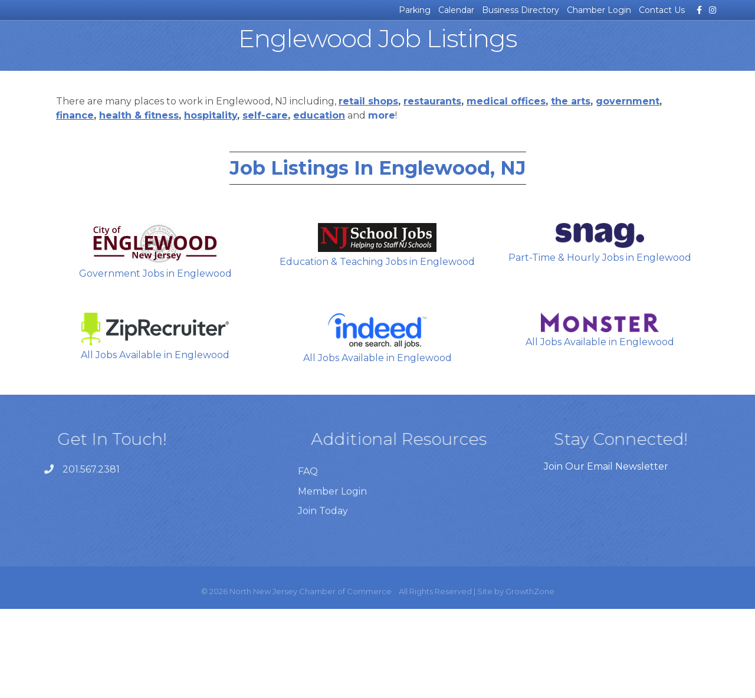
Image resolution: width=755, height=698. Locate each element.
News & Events (75, 50)
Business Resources (153, 50)
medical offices (506, 190)
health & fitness (139, 204)
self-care (265, 204)
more (381, 204)
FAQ (308, 583)
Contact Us (662, 10)
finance (75, 204)
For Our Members (587, 50)
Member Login (332, 602)
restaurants (432, 190)
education (319, 204)
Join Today (323, 622)
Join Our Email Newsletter (606, 555)
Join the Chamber (672, 50)
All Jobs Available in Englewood (155, 426)
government (627, 190)
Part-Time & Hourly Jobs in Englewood (599, 332)
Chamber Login (599, 10)
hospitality (210, 204)
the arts (570, 190)
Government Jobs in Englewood (155, 340)
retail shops (368, 190)
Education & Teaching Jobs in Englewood (377, 334)
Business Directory (520, 10)
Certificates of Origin (239, 50)
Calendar (456, 10)
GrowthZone (529, 680)
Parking (415, 10)
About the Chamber (501, 50)
